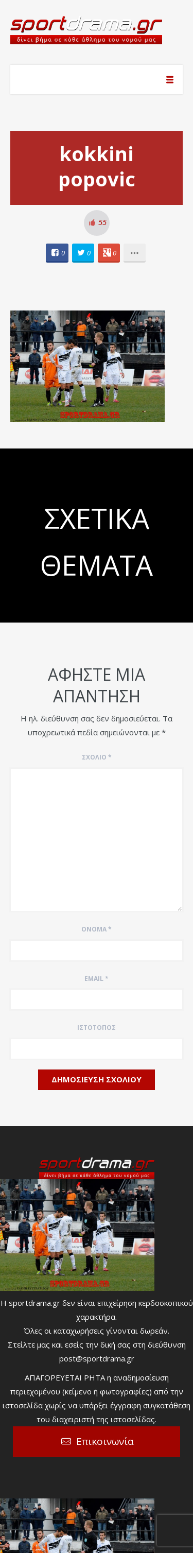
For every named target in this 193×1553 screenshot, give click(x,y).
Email (96, 978)
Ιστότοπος (96, 1027)
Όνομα (96, 929)
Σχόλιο (97, 757)
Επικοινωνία (105, 1441)
